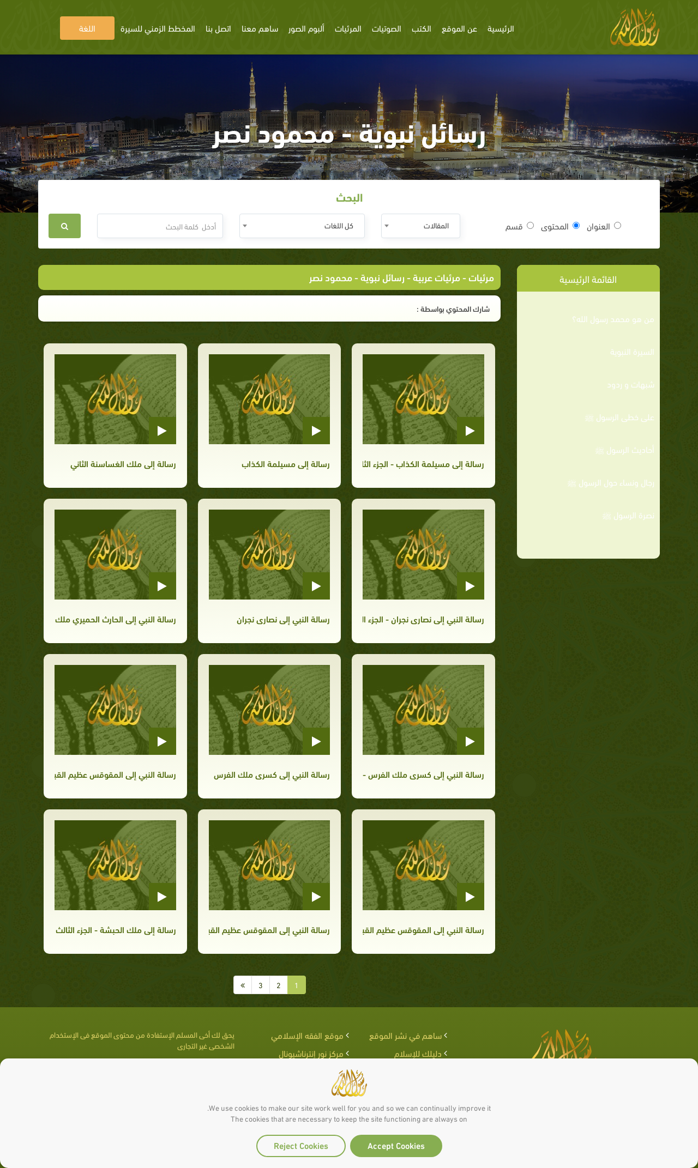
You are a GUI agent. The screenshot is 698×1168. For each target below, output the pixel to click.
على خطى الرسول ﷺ (619, 416)
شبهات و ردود (630, 384)
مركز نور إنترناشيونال (311, 1052)
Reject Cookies (301, 1145)
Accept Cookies (396, 1145)
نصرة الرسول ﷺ (628, 514)
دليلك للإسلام (418, 1052)
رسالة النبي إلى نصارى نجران (283, 618)
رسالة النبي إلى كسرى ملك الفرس (272, 773)
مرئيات (481, 276)
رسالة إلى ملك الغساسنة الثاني (123, 463)
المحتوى (560, 226)
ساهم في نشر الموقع (405, 1034)
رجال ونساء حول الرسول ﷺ (610, 482)
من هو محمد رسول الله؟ (613, 318)
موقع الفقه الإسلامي (307, 1034)
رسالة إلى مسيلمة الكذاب (286, 463)
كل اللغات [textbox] (338, 225)
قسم (520, 226)
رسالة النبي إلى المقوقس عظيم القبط (269, 929)
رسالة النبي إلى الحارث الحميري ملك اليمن (115, 618)
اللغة (87, 27)
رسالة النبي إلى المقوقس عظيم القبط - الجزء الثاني (423, 929)
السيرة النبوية (632, 351)
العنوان (604, 226)
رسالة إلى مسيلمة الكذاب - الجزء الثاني (423, 463)
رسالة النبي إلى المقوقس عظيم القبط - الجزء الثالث (115, 773)
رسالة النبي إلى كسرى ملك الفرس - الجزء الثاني (423, 773)
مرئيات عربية (436, 276)
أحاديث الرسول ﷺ (624, 449)
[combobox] (420, 226)
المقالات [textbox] (436, 225)
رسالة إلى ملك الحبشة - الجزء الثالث (116, 929)
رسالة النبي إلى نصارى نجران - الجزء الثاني (423, 618)
